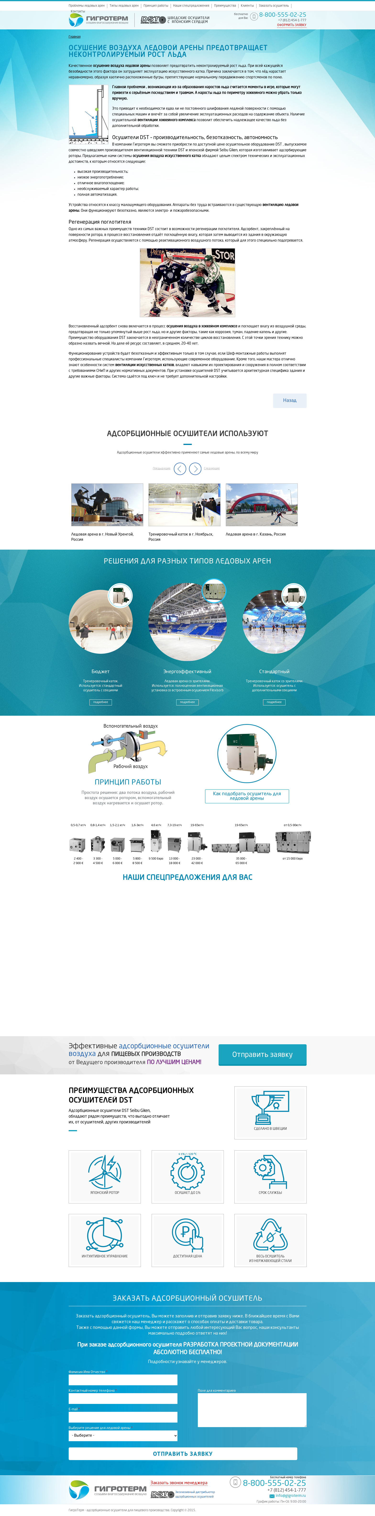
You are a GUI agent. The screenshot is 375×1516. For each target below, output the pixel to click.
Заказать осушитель (274, 5)
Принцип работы (155, 5)
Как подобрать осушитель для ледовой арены (247, 796)
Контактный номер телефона (93, 1390)
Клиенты (247, 5)
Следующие (212, 468)
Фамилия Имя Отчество (88, 1372)
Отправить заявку (262, 1055)
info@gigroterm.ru (291, 1496)
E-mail (74, 1409)
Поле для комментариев (217, 1390)
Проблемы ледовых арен (87, 5)
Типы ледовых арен (124, 5)
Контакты (78, 11)
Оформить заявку (291, 25)
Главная (75, 36)
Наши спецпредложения (191, 5)
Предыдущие (162, 468)
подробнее (100, 702)
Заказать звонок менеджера (178, 1483)
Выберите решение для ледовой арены (101, 1428)
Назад (290, 400)
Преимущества (225, 5)
